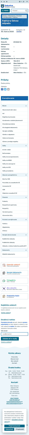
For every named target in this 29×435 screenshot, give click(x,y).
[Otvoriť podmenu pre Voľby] (26, 145)
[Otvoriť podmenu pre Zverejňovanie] (26, 102)
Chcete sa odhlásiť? (6, 342)
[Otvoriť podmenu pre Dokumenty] (26, 250)
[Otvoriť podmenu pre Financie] (26, 197)
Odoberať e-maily (10, 339)
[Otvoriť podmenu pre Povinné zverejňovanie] (26, 219)
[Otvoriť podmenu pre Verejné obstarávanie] (26, 235)
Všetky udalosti (6, 313)
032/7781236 (14, 398)
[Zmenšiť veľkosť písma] (21, 1)
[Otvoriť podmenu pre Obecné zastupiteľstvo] (26, 175)
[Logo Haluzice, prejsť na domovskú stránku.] (14, 6)
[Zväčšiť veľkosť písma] (23, 1)
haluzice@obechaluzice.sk (15, 401)
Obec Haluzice (19, 429)
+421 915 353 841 (14, 400)
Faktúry (19, 31)
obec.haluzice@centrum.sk (14, 403)
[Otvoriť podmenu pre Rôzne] (26, 105)
